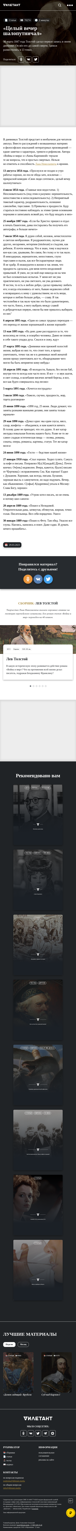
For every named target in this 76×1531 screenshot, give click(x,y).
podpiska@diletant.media (14, 1481)
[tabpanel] (38, 663)
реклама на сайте (46, 1460)
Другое (42, 983)
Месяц (23, 1344)
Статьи (38, 918)
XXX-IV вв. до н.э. (47, 1048)
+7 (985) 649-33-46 (36, 1525)
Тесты (28, 853)
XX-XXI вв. (45, 788)
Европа (37, 853)
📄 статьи (7, 1457)
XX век (47, 1113)
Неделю (9, 1344)
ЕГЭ (27, 788)
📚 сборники (9, 1453)
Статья (10, 20)
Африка (35, 788)
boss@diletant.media (23, 1525)
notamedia (35, 1509)
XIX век (47, 853)
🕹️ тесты (7, 1460)
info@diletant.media (12, 1488)
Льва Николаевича (46, 163)
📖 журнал (8, 1464)
